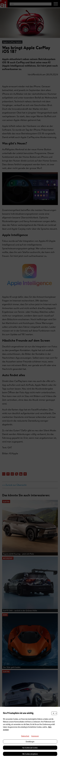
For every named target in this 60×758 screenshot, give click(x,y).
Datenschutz (25, 736)
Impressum (35, 736)
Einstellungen (30, 741)
